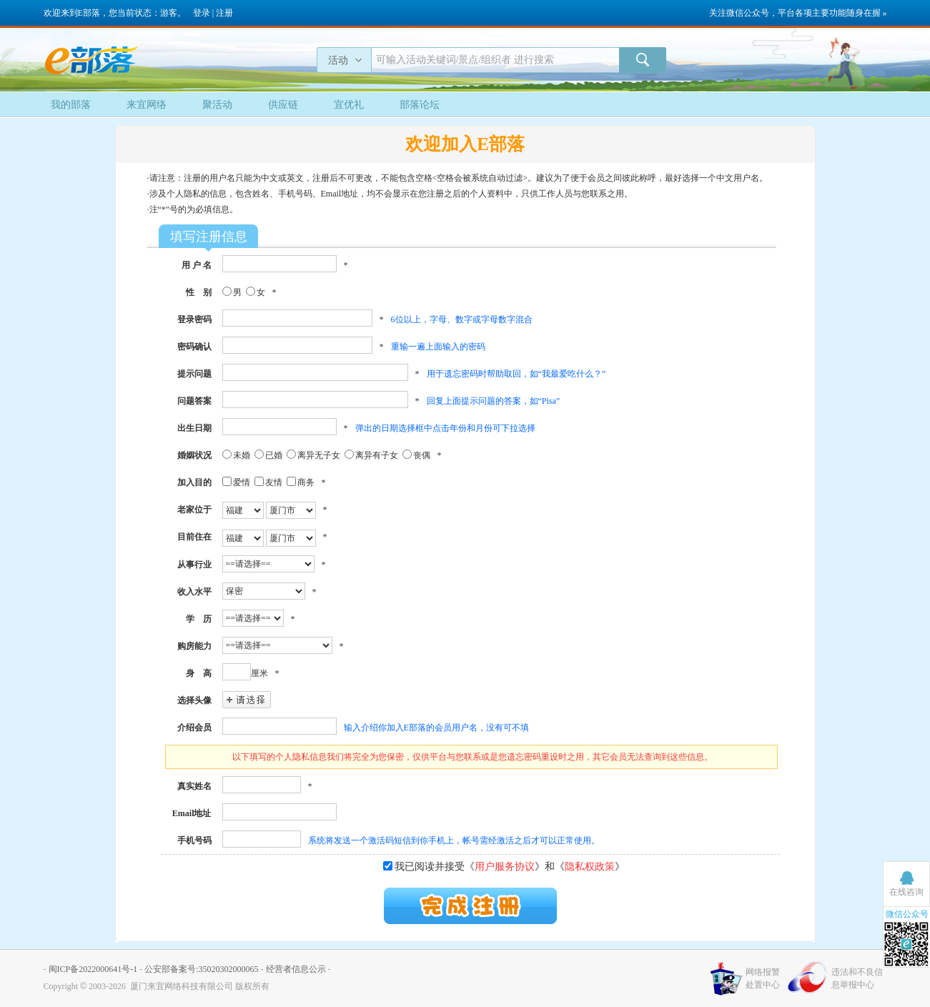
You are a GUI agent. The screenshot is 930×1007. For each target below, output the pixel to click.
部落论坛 (420, 104)
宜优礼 (349, 104)
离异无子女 (318, 455)
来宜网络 (147, 104)
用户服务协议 (505, 866)
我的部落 (71, 104)
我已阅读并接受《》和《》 (510, 866)
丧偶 (421, 455)
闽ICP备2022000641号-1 (93, 969)
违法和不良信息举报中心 (857, 978)
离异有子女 (376, 455)
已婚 (273, 455)
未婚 (241, 455)
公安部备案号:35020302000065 (201, 969)
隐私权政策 (590, 866)
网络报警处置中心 (763, 978)
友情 (273, 482)
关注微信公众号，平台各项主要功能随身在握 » (798, 13)
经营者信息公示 (296, 969)
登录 (201, 13)
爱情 (241, 482)
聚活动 (217, 104)
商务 (306, 482)
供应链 (283, 104)
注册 (224, 13)
